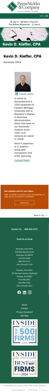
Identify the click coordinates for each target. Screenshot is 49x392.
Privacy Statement (24, 312)
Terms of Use (33, 390)
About (24, 304)
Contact (24, 308)
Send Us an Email (24, 239)
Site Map (24, 315)
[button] (42, 15)
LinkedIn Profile (24, 93)
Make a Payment (29, 21)
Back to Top (40, 215)
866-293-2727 (31, 229)
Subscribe (24, 202)
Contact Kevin (22, 160)
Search (36, 24)
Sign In (15, 21)
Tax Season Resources (19, 24)
